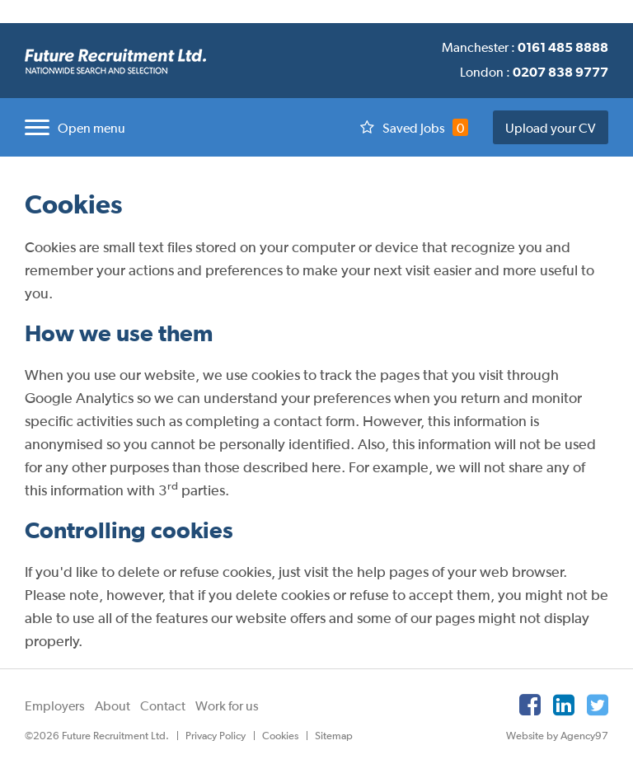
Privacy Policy (215, 735)
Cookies (280, 735)
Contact (162, 705)
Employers (55, 705)
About (112, 705)
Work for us (227, 705)
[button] (70, 127)
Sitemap (334, 735)
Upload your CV (550, 127)
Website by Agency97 (557, 735)
